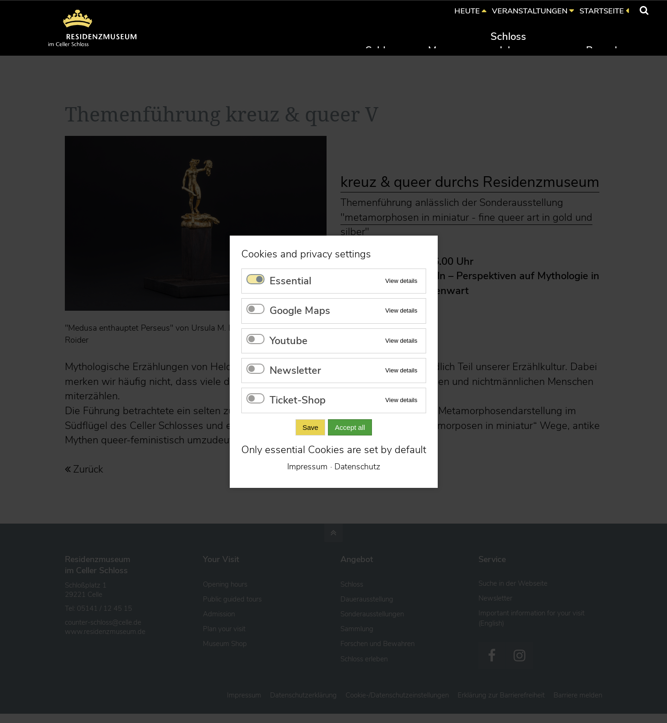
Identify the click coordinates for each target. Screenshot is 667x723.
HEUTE (467, 11)
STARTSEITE (601, 11)
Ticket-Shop (298, 400)
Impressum (307, 466)
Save (310, 427)
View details (401, 280)
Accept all (350, 427)
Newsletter (295, 370)
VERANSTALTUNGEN (529, 11)
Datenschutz (357, 466)
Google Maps (300, 311)
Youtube (289, 340)
